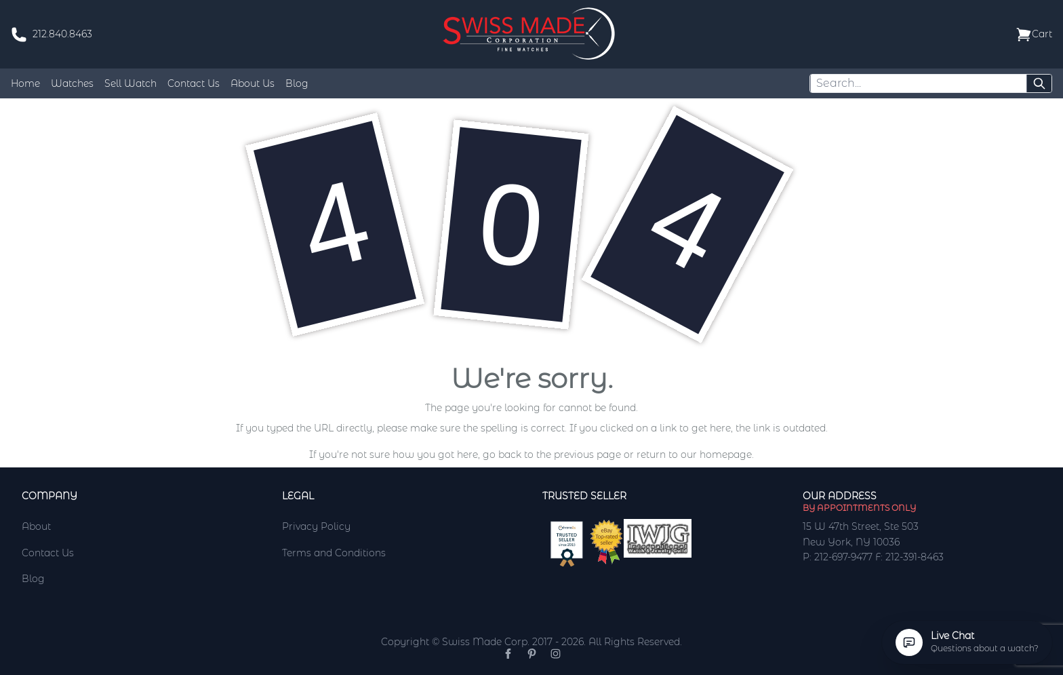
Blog (296, 83)
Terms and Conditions (334, 553)
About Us (252, 83)
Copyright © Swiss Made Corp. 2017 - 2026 (482, 642)
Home (25, 83)
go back (502, 454)
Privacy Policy (316, 526)
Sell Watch (130, 83)
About (36, 526)
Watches (72, 83)
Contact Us (193, 83)
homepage (726, 454)
